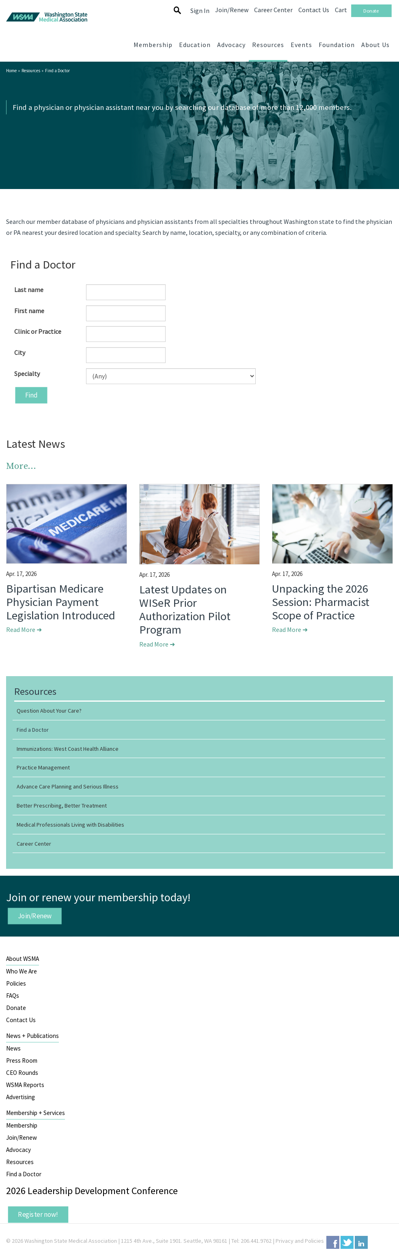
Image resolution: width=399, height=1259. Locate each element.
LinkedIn (361, 1242)
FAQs (12, 995)
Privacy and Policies (300, 1240)
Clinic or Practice (37, 331)
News (13, 1048)
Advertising (20, 1097)
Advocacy (18, 1150)
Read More (24, 629)
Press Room (21, 1060)
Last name (28, 290)
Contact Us (21, 1020)
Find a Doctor (23, 1174)
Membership (21, 1125)
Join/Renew (35, 915)
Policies (16, 983)
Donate (16, 1008)
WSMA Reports (25, 1085)
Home (11, 70)
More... (21, 466)
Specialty (27, 374)
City (19, 352)
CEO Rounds (22, 1072)
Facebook (332, 1242)
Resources (31, 70)
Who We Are (21, 971)
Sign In (199, 10)
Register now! (38, 1214)
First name (29, 311)
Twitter (347, 1242)
